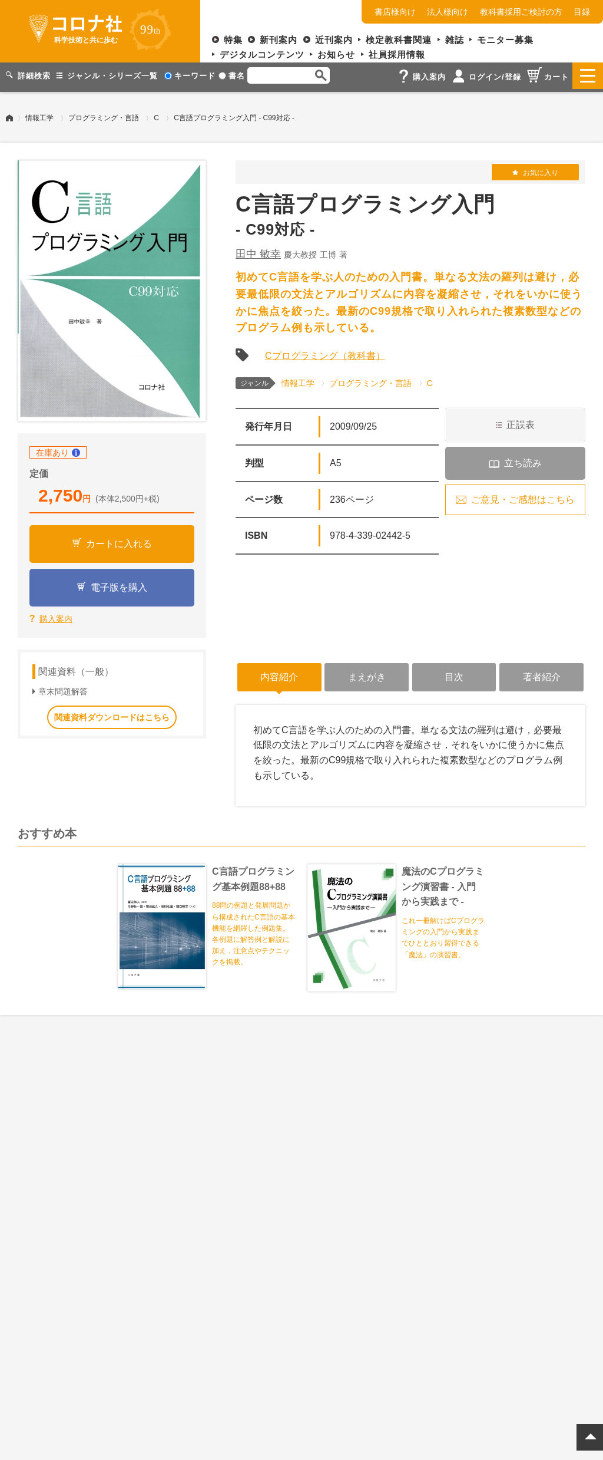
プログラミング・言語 (103, 115)
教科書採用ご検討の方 (521, 12)
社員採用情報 (397, 55)
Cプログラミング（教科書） (325, 353)
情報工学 (39, 115)
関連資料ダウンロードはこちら (112, 714)
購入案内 (55, 616)
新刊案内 (278, 40)
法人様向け (447, 12)
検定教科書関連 (399, 40)
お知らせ (336, 55)
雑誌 (454, 40)
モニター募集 (505, 40)
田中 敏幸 (258, 251)
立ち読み (523, 460)
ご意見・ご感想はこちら (523, 497)
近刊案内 (334, 40)
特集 (233, 40)
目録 (582, 12)
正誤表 (520, 422)
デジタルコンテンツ (262, 55)
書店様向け (395, 12)
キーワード (190, 75)
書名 (231, 75)
